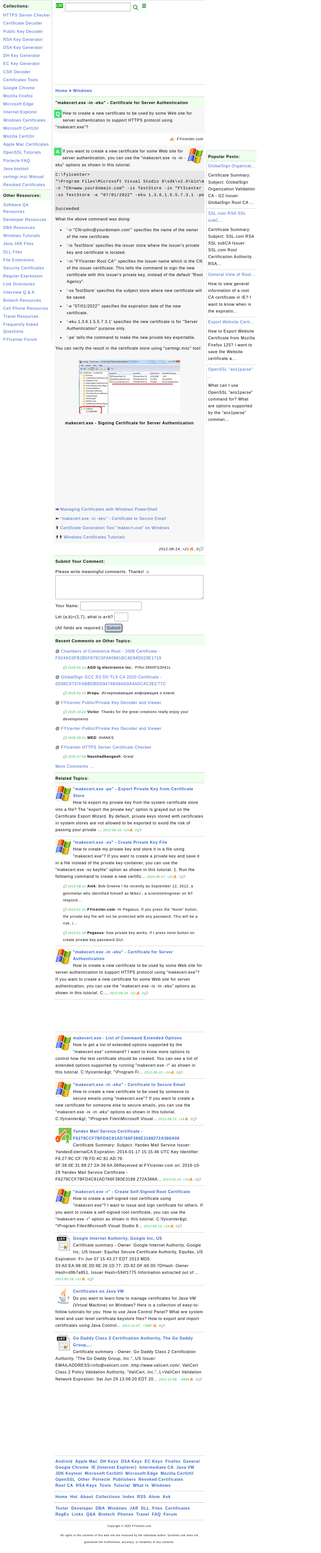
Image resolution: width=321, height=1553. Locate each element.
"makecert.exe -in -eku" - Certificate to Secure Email (113, 518)
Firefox (172, 1466)
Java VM (185, 1472)
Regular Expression (23, 276)
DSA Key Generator (23, 47)
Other (84, 1484)
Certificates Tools (20, 80)
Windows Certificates (24, 120)
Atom (154, 1502)
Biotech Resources (22, 300)
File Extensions (18, 260)
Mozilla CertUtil (18, 136)
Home (61, 91)
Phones (126, 1519)
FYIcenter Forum (20, 339)
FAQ (156, 1519)
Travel (142, 1519)
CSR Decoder (17, 72)
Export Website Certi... (231, 322)
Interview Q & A (19, 292)
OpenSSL (65, 1484)
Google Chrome (19, 88)
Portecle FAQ (16, 161)
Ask (167, 1502)
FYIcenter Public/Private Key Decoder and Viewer (111, 708)
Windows (82, 91)
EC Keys (154, 1466)
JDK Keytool (68, 1478)
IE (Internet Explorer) (113, 1472)
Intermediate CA (156, 1472)
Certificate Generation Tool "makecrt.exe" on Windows (115, 528)
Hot (74, 1502)
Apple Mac (86, 1466)
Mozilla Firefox (18, 96)
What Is (141, 1490)
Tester (62, 1513)
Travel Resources (21, 316)
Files (157, 1513)
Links (78, 1519)
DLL (145, 1513)
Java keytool (16, 169)
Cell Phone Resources (25, 308)
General (191, 1466)
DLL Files (12, 252)
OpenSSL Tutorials (22, 152)
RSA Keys (86, 1490)
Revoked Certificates (24, 185)
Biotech (107, 1519)
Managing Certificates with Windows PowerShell (108, 509)
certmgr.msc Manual (23, 177)
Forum (170, 1519)
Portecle (101, 1484)
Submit (113, 633)
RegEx (62, 1519)
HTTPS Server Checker (26, 15)
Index (128, 1502)
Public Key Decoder (23, 31)
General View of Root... (231, 274)
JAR (134, 1513)
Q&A (91, 1519)
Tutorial (122, 1490)
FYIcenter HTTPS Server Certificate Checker (106, 752)
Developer (82, 1513)
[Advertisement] (27, 419)
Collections (108, 1502)
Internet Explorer (20, 112)
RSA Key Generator (23, 39)
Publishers (124, 1484)
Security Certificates (23, 268)
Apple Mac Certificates (26, 144)
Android (63, 1466)
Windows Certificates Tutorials (94, 537)
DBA (100, 1513)
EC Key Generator (21, 63)
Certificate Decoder (22, 23)
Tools (105, 1490)
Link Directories (19, 284)
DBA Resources (19, 227)
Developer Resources (25, 219)
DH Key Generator (21, 55)
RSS (141, 1502)
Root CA (64, 1490)
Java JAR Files (18, 244)
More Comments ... (74, 771)
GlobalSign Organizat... (231, 166)
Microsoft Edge (18, 104)
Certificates (177, 1513)
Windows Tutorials (21, 236)
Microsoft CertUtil (21, 128)
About (86, 1502)
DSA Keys (131, 1466)
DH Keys (109, 1466)
